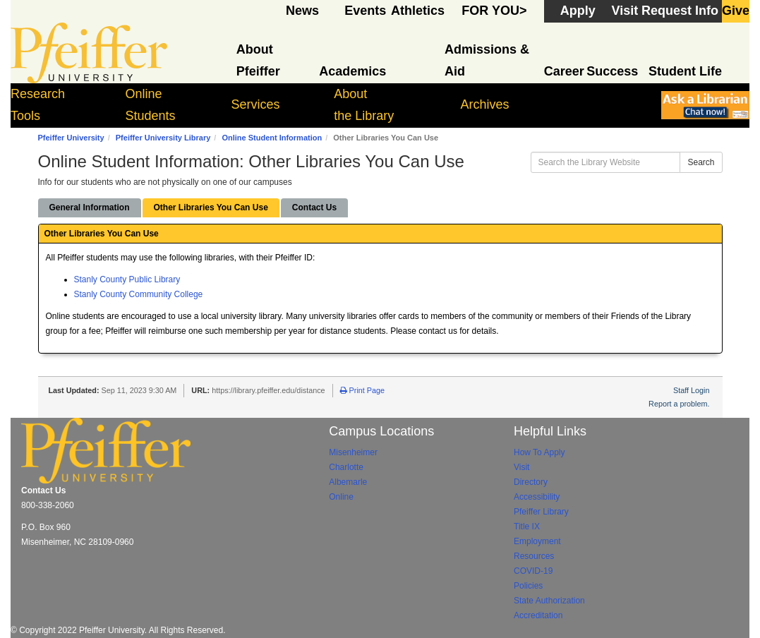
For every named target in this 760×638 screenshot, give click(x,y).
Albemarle (348, 482)
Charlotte (346, 467)
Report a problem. (679, 403)
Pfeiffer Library (541, 512)
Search (700, 162)
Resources (534, 556)
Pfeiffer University (71, 137)
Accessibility (537, 497)
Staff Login (691, 390)
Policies (528, 586)
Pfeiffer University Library (163, 137)
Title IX (527, 526)
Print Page (362, 390)
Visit (521, 467)
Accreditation (538, 615)
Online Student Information (272, 137)
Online (341, 497)
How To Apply (539, 452)
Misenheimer (353, 452)
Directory (531, 482)
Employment (537, 541)
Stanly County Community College (138, 294)
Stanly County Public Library (127, 279)
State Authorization (549, 601)
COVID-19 (533, 571)
